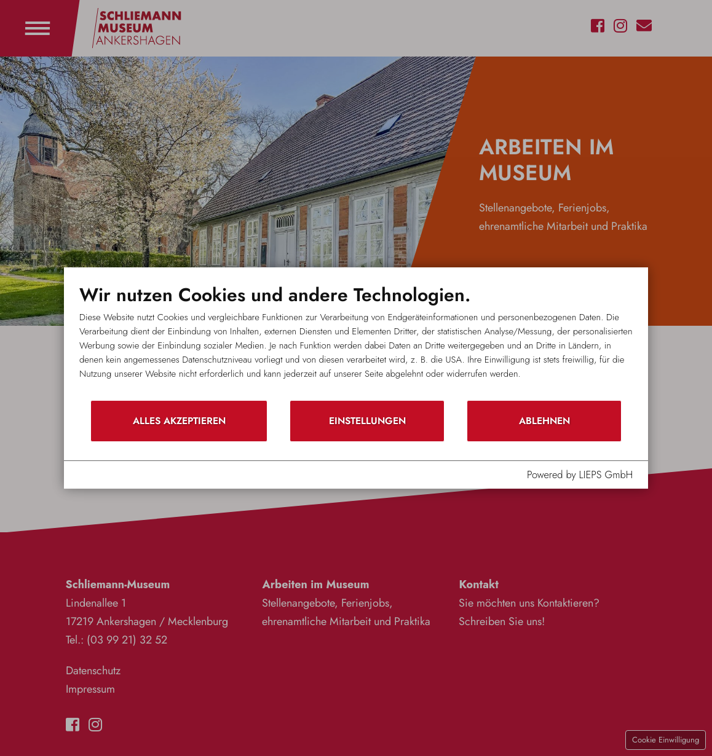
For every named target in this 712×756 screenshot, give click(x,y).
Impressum (103, 474)
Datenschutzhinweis (182, 474)
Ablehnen (544, 421)
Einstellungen (367, 421)
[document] (356, 341)
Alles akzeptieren (179, 421)
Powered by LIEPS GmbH (580, 474)
